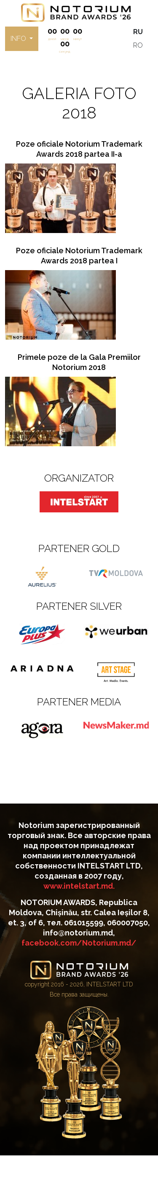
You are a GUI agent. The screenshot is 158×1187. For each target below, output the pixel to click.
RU (138, 32)
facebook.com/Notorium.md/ (79, 942)
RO (138, 45)
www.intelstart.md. (79, 886)
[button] (21, 39)
